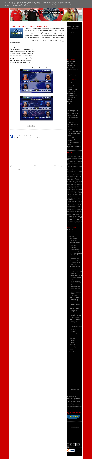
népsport (80, 194)
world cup (79, 219)
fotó (73, 174)
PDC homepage (71, 61)
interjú (74, 182)
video (81, 214)
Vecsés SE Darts (71, 101)
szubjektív (72, 211)
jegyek (80, 184)
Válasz (15, 139)
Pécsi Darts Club (71, 91)
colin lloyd (78, 163)
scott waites (69, 206)
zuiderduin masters (76, 222)
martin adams (73, 191)
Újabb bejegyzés (14, 166)
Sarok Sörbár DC (71, 93)
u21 (80, 211)
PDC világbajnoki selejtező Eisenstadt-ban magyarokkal (75, 315)
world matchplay (79, 221)
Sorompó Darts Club (72, 95)
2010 (70, 351)
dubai (73, 169)
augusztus (72, 333)
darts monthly (76, 166)
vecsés (77, 214)
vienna (68, 216)
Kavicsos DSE (70, 86)
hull (81, 179)
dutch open (79, 169)
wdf (71, 216)
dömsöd (68, 169)
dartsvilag (77, 168)
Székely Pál (79, 209)
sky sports (76, 208)
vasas (73, 214)
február (72, 347)
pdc (68, 198)
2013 (70, 231)
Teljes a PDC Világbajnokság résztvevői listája (74, 249)
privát (68, 203)
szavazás (74, 209)
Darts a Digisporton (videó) (73, 137)
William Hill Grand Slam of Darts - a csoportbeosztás (75, 321)
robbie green (69, 204)
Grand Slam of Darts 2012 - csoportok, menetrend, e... (75, 288)
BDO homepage (71, 65)
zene (70, 222)
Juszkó (15, 136)
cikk (74, 163)
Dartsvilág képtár (71, 32)
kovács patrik (76, 186)
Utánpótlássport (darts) (72, 75)
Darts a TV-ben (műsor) (73, 26)
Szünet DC (69, 99)
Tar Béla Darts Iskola (72, 73)
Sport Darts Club (71, 97)
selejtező (80, 206)
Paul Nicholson (79, 196)
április (71, 342)
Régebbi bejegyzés (59, 166)
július (71, 336)
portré (77, 199)
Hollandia (77, 179)
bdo (68, 159)
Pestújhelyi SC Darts (72, 89)
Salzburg (80, 204)
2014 (70, 229)
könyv (81, 186)
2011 (70, 236)
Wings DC (69, 103)
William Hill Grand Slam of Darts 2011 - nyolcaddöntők (75, 299)
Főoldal (36, 166)
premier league (71, 201)
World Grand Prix (71, 221)
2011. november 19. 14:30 (24, 136)
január (71, 349)
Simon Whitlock (70, 208)
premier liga (79, 201)
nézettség (69, 196)
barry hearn (80, 158)
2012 (70, 234)
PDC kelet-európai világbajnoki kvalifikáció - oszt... (75, 310)
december (72, 238)
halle (72, 179)
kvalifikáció (69, 187)
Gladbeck (73, 177)
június (71, 338)
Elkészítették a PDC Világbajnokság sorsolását (75, 244)
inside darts (69, 182)
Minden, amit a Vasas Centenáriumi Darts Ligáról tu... (75, 262)
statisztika (69, 209)
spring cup (80, 208)
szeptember (73, 331)
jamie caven (76, 184)
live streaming (79, 187)
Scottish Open (75, 206)
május (71, 340)
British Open (72, 161)
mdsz (78, 191)
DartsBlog (69, 82)
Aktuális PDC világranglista (73, 30)
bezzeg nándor (74, 159)
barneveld (72, 158)
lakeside (74, 187)
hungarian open (71, 181)
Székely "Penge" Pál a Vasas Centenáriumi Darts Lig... (75, 268)
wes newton (75, 216)
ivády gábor (79, 182)
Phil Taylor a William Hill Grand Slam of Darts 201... (76, 283)
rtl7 (72, 204)
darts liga (70, 166)
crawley (73, 164)
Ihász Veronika (79, 181)
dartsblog (72, 168)
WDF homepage (71, 67)
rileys (81, 203)
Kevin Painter (70, 186)
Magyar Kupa (70, 189)
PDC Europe (70, 63)
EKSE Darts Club (71, 84)
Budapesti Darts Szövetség (73, 71)
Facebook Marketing (74, 389)
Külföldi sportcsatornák (72, 28)
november (72, 240)
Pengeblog (69, 87)
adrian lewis (75, 154)
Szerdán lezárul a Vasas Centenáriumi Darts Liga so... (76, 277)
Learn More (79, 4)
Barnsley (75, 158)
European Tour (77, 173)
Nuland (73, 196)
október (72, 329)
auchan (75, 156)
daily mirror (79, 164)
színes (68, 211)
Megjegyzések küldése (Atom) (23, 169)
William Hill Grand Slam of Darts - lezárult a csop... (75, 304)
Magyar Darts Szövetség (73, 69)
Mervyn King (74, 192)
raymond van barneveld (75, 203)
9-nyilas (70, 155)
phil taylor (74, 198)
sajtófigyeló (76, 204)
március (72, 344)
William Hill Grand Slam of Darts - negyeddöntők (75, 293)
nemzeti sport (75, 194)
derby (81, 168)
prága (81, 199)
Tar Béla (77, 211)
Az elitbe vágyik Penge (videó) (74, 131)
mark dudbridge (76, 189)
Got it (86, 4)
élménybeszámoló (71, 171)
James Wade (70, 184)
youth (68, 222)
